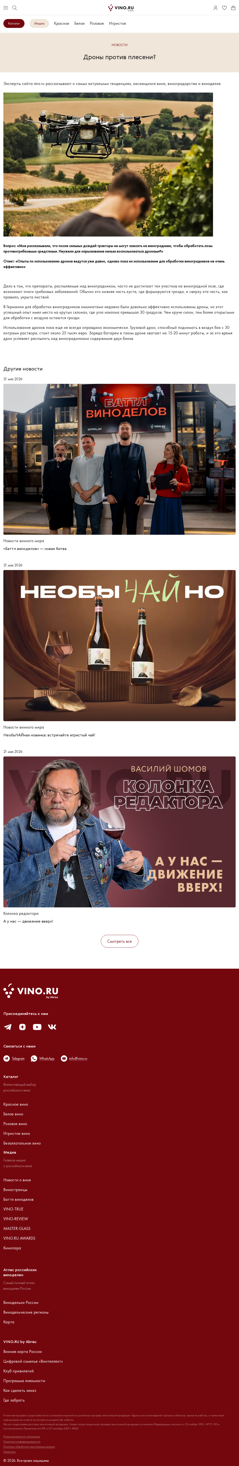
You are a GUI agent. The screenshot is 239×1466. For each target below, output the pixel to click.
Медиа (39, 23)
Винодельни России (20, 1302)
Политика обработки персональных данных (29, 1446)
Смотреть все (119, 941)
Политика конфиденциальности (21, 1441)
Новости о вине (17, 1180)
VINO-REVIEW (15, 1218)
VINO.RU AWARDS (19, 1238)
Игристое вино (16, 1133)
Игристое (117, 23)
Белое (79, 23)
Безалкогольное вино (22, 1143)
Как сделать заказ (19, 1390)
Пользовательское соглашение (21, 1436)
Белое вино (13, 1114)
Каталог (14, 23)
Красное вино (15, 1104)
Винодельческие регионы (26, 1312)
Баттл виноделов (18, 1199)
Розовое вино (15, 1123)
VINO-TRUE (13, 1209)
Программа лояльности (24, 1380)
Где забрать (14, 1400)
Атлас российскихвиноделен (20, 1272)
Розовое (97, 23)
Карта (8, 1322)
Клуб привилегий (18, 1371)
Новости (119, 45)
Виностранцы (15, 1189)
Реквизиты (9, 1451)
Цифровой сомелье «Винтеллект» (33, 1361)
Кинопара (12, 1248)
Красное (61, 23)
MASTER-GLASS (16, 1228)
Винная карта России (22, 1351)
